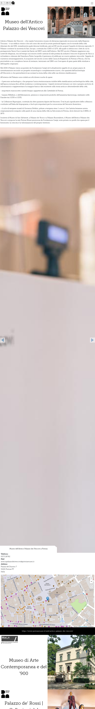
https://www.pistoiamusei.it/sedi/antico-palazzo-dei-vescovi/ (47, 631)
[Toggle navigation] (92, 3)
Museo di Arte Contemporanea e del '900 (24, 667)
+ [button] (91, 578)
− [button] (91, 581)
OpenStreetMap (83, 626)
